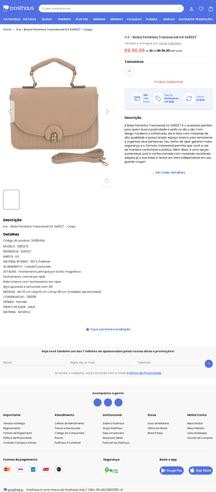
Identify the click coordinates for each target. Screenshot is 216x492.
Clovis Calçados (160, 45)
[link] (163, 170)
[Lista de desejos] (200, 8)
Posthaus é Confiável (68, 431)
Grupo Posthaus (113, 416)
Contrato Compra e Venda (19, 431)
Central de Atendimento (69, 411)
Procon (59, 426)
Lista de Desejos (197, 421)
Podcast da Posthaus (116, 431)
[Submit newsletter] (209, 352)
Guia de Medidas (158, 411)
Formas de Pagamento (17, 421)
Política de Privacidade (144, 361)
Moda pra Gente (113, 426)
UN (119, 72)
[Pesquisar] (179, 8)
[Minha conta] (191, 8)
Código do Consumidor (69, 421)
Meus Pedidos (195, 416)
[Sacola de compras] (210, 8)
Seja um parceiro (113, 421)
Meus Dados (195, 411)
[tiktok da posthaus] (118, 391)
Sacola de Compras (200, 426)
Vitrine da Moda (157, 416)
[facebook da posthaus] (97, 391)
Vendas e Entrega (14, 411)
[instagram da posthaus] (108, 391)
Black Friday (155, 421)
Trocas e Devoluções (67, 416)
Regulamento (11, 416)
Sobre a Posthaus (113, 411)
